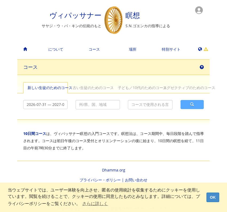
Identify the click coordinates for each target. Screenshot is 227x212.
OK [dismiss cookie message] (213, 197)
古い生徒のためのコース (93, 87)
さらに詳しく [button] (95, 203)
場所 (132, 49)
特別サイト (171, 49)
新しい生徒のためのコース (48, 87)
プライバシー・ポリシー (100, 179)
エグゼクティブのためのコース (183, 87)
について (55, 49)
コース (94, 49)
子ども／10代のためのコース (138, 87)
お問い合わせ (136, 179)
